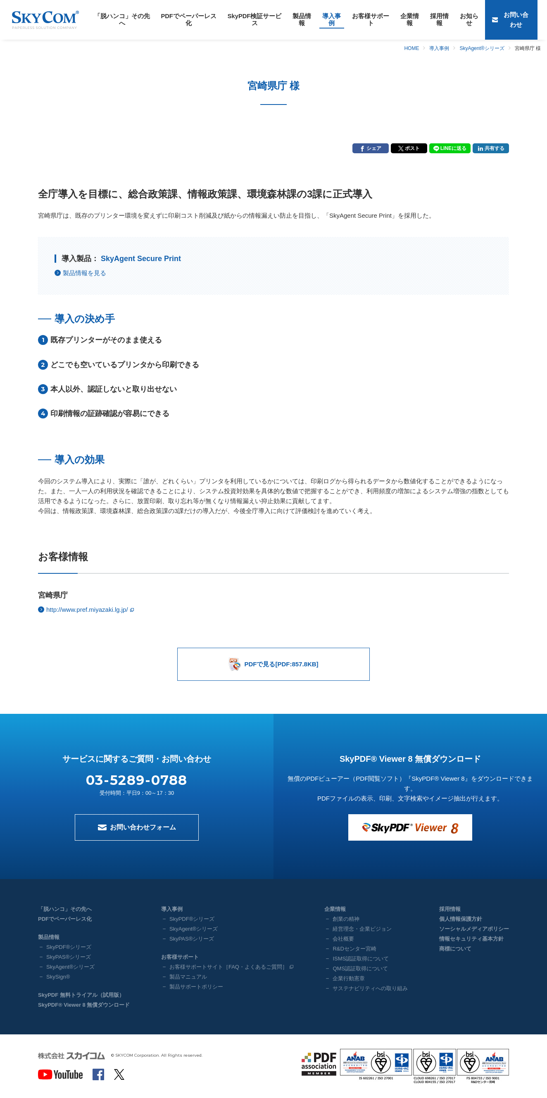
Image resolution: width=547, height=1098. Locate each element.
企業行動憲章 (349, 978)
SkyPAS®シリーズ (68, 957)
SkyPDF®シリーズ (68, 947)
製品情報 (276, 20)
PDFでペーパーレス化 (176, 20)
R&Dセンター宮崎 (354, 949)
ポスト (412, 148)
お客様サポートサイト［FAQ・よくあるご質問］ (228, 967)
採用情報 (398, 20)
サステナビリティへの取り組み (370, 988)
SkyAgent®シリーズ (481, 48)
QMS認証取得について (360, 968)
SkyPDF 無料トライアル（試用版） (81, 995)
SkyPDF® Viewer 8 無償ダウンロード (84, 1005)
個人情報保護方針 (460, 919)
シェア (373, 148)
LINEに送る (453, 148)
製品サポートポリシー (196, 987)
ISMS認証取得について (361, 958)
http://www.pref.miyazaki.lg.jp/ (87, 609)
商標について (455, 949)
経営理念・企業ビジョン (362, 929)
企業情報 (372, 20)
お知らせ (424, 20)
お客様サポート (337, 20)
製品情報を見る (84, 272)
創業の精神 (346, 919)
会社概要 (343, 939)
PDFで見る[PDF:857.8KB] (281, 664)
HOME (411, 48)
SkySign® (58, 977)
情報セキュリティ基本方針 (471, 939)
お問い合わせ (519, 19)
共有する (494, 148)
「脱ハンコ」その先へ (118, 20)
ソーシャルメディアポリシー (474, 929)
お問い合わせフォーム (143, 827)
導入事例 (303, 20)
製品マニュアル (188, 977)
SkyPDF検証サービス (234, 20)
